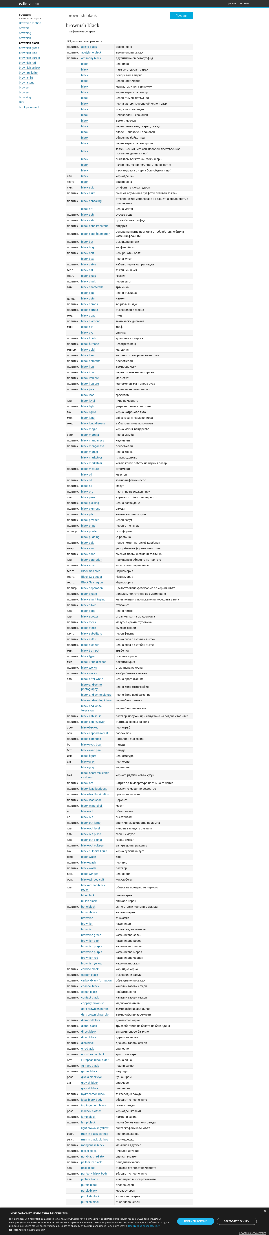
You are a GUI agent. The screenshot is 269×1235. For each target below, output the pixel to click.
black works (89, 667)
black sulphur (90, 645)
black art (87, 209)
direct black (88, 1031)
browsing (25, 97)
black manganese (92, 440)
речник (232, 3)
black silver (88, 605)
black (84, 64)
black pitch (88, 514)
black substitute (91, 633)
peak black (88, 1168)
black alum (88, 193)
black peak (88, 497)
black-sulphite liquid (94, 851)
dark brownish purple (95, 1009)
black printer (89, 531)
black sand (88, 548)
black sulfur (88, 639)
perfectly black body (94, 1173)
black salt (87, 542)
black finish (88, 338)
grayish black (89, 1082)
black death (88, 315)
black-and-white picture (96, 694)
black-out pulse (91, 834)
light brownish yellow (95, 1128)
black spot (88, 611)
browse (24, 87)
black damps (89, 304)
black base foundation (95, 234)
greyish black (89, 1088)
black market (89, 452)
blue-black (88, 895)
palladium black (91, 1162)
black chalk (88, 276)
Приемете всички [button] (195, 1221)
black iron (87, 366)
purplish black (90, 1196)
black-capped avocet (94, 733)
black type (87, 656)
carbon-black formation (96, 980)
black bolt (87, 253)
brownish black (29, 43)
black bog (87, 247)
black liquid (88, 412)
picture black (89, 1179)
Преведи (181, 15)
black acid (87, 187)
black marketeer (91, 457)
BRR (22, 102)
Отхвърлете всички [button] (237, 1221)
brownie (24, 28)
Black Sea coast (91, 576)
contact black (90, 997)
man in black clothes (94, 1134)
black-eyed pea (91, 750)
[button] (90, 1230)
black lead (87, 395)
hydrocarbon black (93, 1094)
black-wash (88, 857)
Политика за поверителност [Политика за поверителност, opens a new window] (144, 1225)
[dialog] (134, 1221)
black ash (87, 214)
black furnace (90, 344)
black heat (88, 355)
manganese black (92, 1145)
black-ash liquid (91, 716)
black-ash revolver (93, 722)
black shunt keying (93, 599)
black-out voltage (92, 845)
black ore (87, 491)
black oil (86, 474)
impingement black (93, 1105)
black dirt (87, 327)
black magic (89, 429)
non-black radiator (93, 1156)
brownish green (29, 48)
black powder (90, 520)
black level (88, 400)
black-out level (90, 828)
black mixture (90, 469)
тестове (244, 3)
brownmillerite (28, 72)
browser (24, 92)
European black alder (95, 1060)
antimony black (91, 58)
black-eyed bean (91, 744)
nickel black (88, 1151)
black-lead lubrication (95, 794)
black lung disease (93, 423)
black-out (87, 811)
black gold (88, 349)
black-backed (89, 727)
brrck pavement (29, 107)
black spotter (89, 616)
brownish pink (28, 53)
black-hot (87, 783)
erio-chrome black (93, 1054)
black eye (87, 332)
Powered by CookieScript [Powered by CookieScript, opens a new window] (252, 1233)
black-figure (88, 756)
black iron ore (90, 378)
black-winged (89, 874)
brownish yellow (29, 67)
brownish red (27, 62)
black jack (87, 389)
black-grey (88, 767)
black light (88, 406)
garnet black (89, 1071)
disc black (87, 1043)
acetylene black (91, 52)
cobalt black (89, 992)
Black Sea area (90, 571)
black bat (87, 241)
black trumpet (90, 650)
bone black (88, 906)
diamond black (90, 1020)
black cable (88, 264)
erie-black (87, 1048)
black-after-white (92, 679)
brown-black (89, 912)
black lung (88, 417)
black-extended (91, 739)
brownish (25, 38)
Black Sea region (92, 582)
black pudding (90, 537)
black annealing (91, 201)
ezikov (29, 3)
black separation (92, 588)
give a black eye (91, 1077)
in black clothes (91, 1111)
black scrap (88, 565)
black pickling (90, 503)
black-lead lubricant (94, 788)
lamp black (88, 1116)
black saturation (91, 559)
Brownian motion (30, 23)
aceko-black (89, 47)
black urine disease (93, 662)
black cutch (88, 298)
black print (88, 525)
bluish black (89, 901)
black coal (87, 293)
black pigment (90, 508)
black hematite (90, 361)
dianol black (89, 1026)
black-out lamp (90, 822)
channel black (90, 986)
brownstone (26, 82)
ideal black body (91, 1099)
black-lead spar (91, 800)
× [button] (264, 1211)
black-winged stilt (92, 879)
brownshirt (26, 77)
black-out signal (91, 840)
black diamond (90, 321)
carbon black (89, 975)
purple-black (89, 1185)
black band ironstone (94, 226)
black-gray (88, 761)
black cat (87, 270)
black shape (89, 594)
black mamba (90, 435)
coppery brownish (92, 1003)
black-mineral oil (92, 805)
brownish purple (29, 58)
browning (25, 33)
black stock (88, 622)
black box (87, 258)
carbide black (90, 969)
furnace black (90, 1065)
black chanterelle (92, 287)
